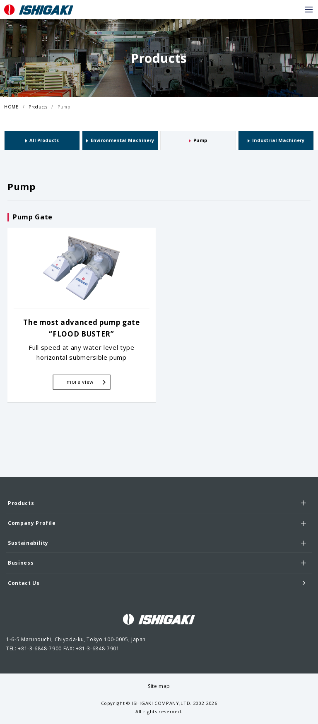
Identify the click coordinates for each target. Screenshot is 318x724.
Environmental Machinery (122, 140)
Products (38, 107)
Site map (159, 686)
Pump (64, 107)
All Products (44, 140)
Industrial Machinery (278, 140)
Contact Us (157, 583)
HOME (11, 107)
